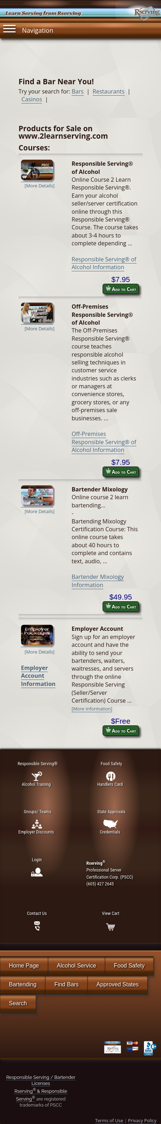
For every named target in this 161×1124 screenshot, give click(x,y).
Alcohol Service (76, 966)
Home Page (24, 966)
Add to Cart (120, 289)
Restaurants (108, 91)
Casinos (31, 99)
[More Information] (92, 708)
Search (18, 1003)
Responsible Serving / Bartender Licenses (40, 1080)
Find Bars (66, 984)
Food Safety (129, 966)
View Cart (110, 913)
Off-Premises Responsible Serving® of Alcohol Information (104, 442)
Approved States (118, 984)
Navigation (28, 28)
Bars (77, 91)
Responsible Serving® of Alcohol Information (104, 263)
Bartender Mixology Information (98, 580)
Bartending (22, 984)
